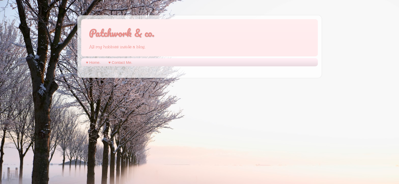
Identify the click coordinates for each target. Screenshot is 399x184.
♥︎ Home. (93, 62)
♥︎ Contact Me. (120, 62)
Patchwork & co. (121, 33)
